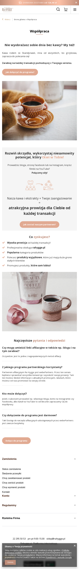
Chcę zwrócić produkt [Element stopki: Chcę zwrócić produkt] (12, 483)
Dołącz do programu (16, 440)
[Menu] (75, 9)
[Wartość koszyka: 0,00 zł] (66, 9)
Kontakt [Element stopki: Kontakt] (6, 492)
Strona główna (19, 19)
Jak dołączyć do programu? (20, 72)
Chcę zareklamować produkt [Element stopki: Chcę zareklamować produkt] (16, 478)
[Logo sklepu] (7, 9)
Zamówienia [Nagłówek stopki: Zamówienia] (9, 459)
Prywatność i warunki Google (59, 557)
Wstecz (6, 19)
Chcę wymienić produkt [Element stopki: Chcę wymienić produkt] (13, 487)
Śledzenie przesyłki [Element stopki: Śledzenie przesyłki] (11, 473)
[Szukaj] (58, 9)
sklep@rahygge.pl (55, 538)
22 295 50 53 (19, 538)
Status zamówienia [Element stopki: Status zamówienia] (11, 469)
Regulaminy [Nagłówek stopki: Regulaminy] (9, 505)
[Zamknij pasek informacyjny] (76, 2)
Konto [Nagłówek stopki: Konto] (5, 495)
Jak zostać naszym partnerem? (39, 224)
